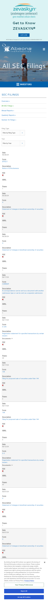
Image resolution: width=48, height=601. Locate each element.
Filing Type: (5, 128)
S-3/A (4, 327)
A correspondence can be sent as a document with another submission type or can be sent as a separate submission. (23, 292)
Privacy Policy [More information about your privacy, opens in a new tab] (29, 581)
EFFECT (5, 162)
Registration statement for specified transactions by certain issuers (23, 335)
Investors (24, 84)
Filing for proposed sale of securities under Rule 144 (20, 378)
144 (3, 372)
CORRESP (5, 284)
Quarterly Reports (8, 115)
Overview (5, 101)
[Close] (44, 563)
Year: (3, 139)
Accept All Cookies (24, 598)
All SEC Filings (7, 106)
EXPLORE (24, 35)
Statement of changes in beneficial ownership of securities (22, 209)
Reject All (24, 592)
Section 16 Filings (8, 120)
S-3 (3, 453)
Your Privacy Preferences (24, 585)
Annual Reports (7, 111)
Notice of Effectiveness (10, 168)
